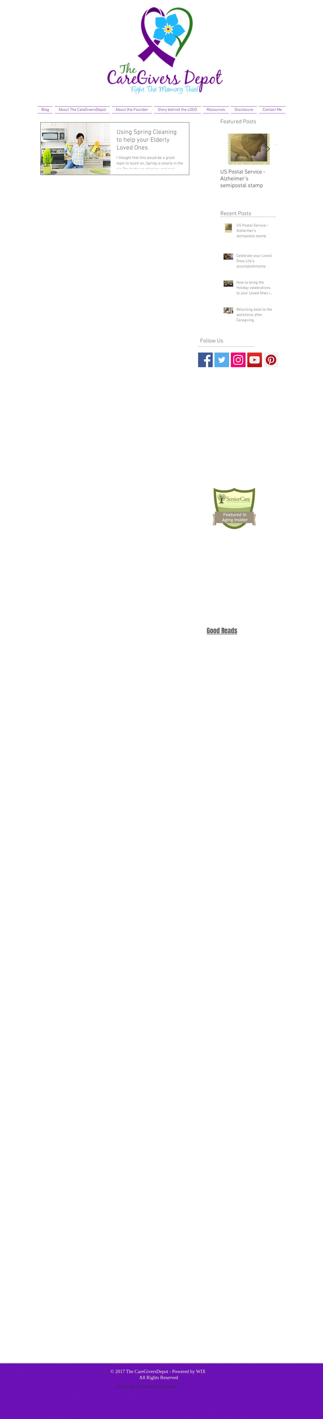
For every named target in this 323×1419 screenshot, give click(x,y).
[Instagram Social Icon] (238, 360)
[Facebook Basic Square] (205, 360)
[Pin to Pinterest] (115, 155)
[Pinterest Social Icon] (271, 360)
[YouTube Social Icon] (254, 360)
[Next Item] (267, 149)
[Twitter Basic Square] (221, 360)
